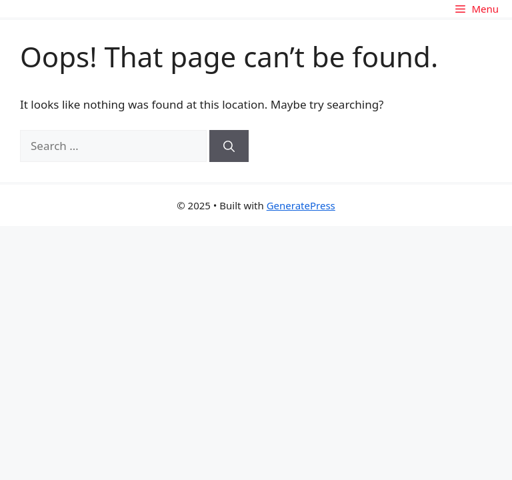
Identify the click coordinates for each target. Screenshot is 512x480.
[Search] (229, 146)
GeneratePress (301, 205)
